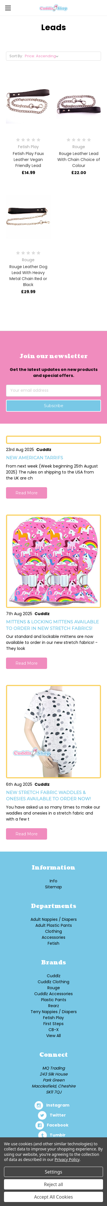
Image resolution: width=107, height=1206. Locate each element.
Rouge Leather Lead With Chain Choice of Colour (78, 159)
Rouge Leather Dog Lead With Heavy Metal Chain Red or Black (28, 275)
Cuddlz (53, 976)
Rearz (53, 1006)
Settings (53, 1172)
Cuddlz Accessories (53, 994)
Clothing (53, 931)
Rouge (53, 988)
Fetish (53, 943)
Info (53, 881)
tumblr (58, 1135)
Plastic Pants (53, 1000)
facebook (57, 1125)
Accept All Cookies (53, 1197)
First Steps (53, 1024)
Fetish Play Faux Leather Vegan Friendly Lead (28, 159)
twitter (58, 1115)
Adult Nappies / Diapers (54, 919)
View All (53, 1035)
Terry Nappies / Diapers (54, 1012)
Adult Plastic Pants (53, 925)
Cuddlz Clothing (53, 982)
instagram (57, 1105)
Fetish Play (53, 1018)
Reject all (53, 1184)
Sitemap (53, 887)
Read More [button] (26, 492)
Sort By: (16, 56)
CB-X (54, 1029)
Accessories (53, 937)
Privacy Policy (66, 1159)
